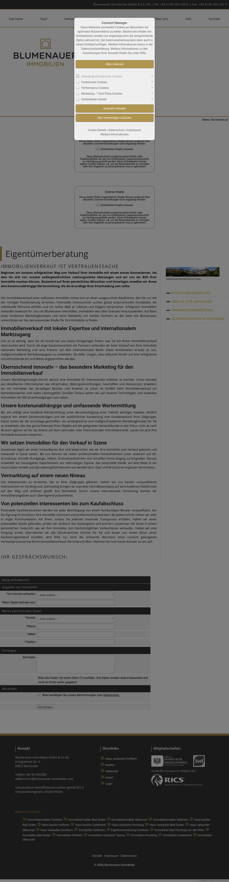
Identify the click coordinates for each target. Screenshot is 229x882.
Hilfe (143, 53)
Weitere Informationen (114, 134)
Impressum (133, 130)
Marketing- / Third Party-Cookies (102, 93)
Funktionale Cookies (94, 82)
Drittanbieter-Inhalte (94, 99)
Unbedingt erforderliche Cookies (101, 76)
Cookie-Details (97, 130)
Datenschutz (116, 130)
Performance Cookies (95, 88)
